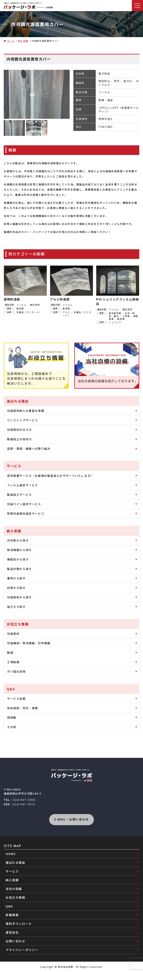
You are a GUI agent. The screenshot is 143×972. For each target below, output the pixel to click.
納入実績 (23, 40)
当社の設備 (14, 888)
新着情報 (12, 915)
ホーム (11, 40)
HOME (11, 854)
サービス (12, 871)
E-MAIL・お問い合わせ (71, 819)
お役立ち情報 (15, 897)
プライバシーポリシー (22, 950)
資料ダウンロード (19, 923)
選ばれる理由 (15, 862)
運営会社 (12, 932)
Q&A (9, 906)
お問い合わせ (15, 941)
